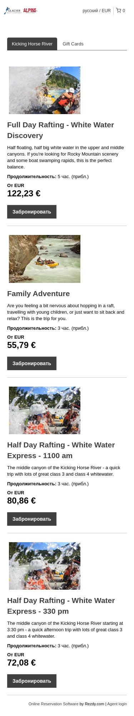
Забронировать (32, 212)
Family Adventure (38, 293)
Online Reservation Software (54, 704)
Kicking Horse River (32, 43)
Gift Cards (73, 43)
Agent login (117, 704)
